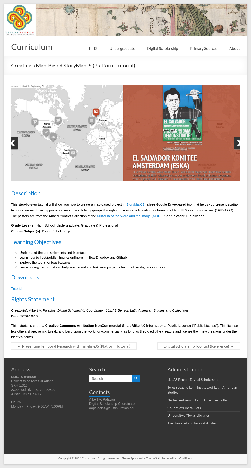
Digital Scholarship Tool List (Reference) (199, 346)
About (234, 48)
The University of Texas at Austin (191, 423)
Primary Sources (203, 48)
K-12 (93, 48)
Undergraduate (122, 48)
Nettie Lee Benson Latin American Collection (200, 400)
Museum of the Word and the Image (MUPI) (129, 216)
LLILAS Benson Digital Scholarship (192, 380)
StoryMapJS (135, 205)
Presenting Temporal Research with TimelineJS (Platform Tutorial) (73, 346)
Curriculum (32, 46)
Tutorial (16, 289)
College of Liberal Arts (184, 408)
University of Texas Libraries (188, 416)
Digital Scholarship (162, 48)
